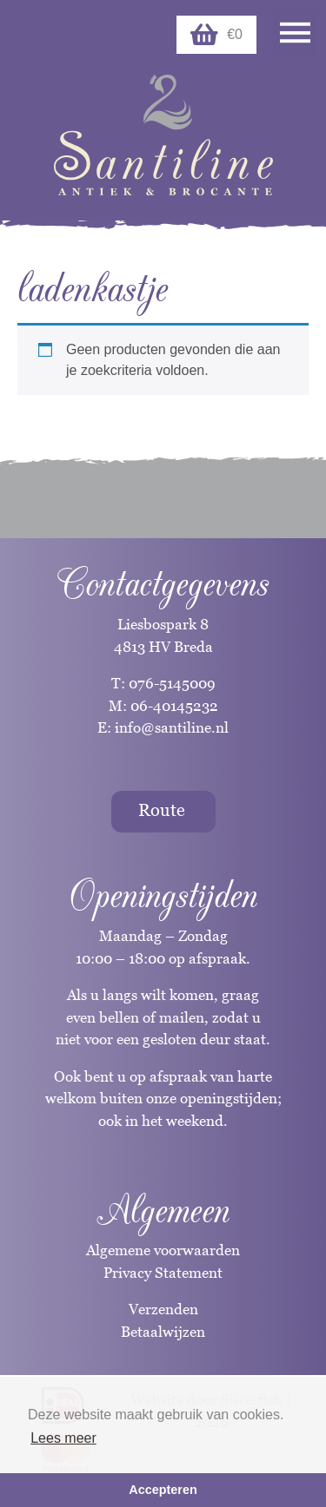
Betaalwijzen (163, 1331)
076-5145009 (170, 683)
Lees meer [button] (63, 1438)
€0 (216, 35)
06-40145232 (174, 705)
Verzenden (163, 1309)
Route (161, 809)
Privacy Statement (163, 1272)
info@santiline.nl (172, 727)
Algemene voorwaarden (163, 1250)
